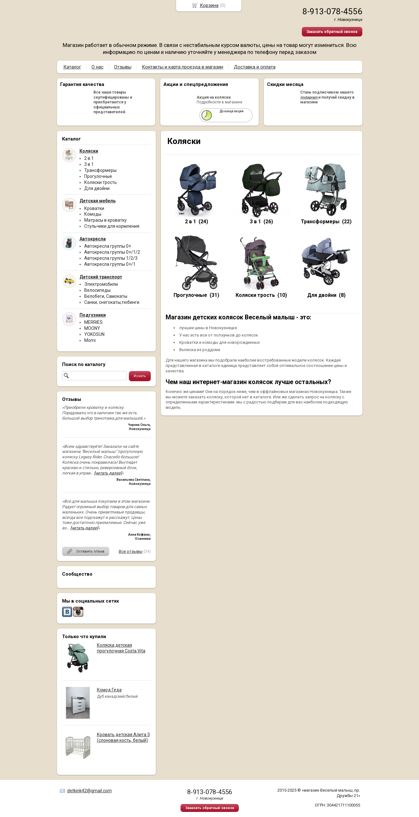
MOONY (92, 328)
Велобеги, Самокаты (105, 296)
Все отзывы (131, 551)
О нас (98, 67)
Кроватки (94, 208)
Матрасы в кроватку (105, 220)
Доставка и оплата (255, 67)
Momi (90, 340)
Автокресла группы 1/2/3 (110, 258)
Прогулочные (98, 176)
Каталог (72, 67)
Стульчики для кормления (111, 226)
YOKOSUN (94, 334)
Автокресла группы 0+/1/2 (112, 252)
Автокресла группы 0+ (107, 246)
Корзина (209, 5)
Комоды (92, 214)
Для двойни (97, 188)
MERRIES (93, 322)
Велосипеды (97, 290)
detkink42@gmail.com (89, 790)
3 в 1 (89, 164)
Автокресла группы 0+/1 (110, 264)
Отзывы (122, 67)
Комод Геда (109, 689)
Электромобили (101, 284)
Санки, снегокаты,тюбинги (111, 302)
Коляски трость (100, 182)
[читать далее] (108, 473)
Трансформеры (100, 170)
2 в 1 (89, 158)
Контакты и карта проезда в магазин (182, 67)
